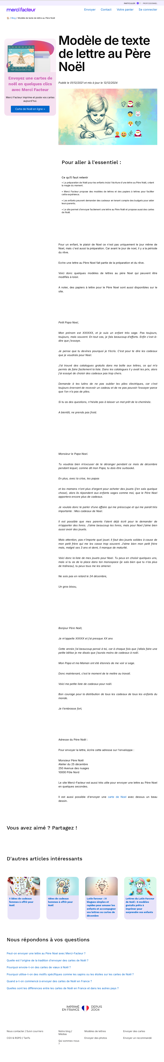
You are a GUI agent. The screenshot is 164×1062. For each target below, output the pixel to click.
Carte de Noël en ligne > (30, 109)
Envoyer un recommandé (137, 1037)
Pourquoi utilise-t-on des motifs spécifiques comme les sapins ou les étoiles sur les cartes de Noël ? (70, 974)
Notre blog (64, 1031)
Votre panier (125, 9)
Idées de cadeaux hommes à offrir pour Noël (60, 902)
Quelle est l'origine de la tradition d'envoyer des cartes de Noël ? (47, 960)
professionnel (147, 3)
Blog (13, 18)
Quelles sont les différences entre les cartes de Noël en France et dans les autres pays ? (63, 988)
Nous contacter (15, 1031)
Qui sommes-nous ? (68, 1042)
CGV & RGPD (14, 1037)
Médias (62, 1034)
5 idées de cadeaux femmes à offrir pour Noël (21, 902)
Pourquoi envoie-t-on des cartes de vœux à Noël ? (39, 967)
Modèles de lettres (95, 1031)
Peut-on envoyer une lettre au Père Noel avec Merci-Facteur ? (46, 953)
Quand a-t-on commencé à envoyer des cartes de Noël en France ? (49, 981)
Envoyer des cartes (134, 1031)
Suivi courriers (34, 1031)
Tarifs (27, 1037)
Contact (106, 9)
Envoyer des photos (95, 1037)
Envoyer (90, 9)
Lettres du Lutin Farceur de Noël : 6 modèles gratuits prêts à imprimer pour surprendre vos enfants (140, 905)
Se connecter (148, 9)
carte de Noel (117, 796)
